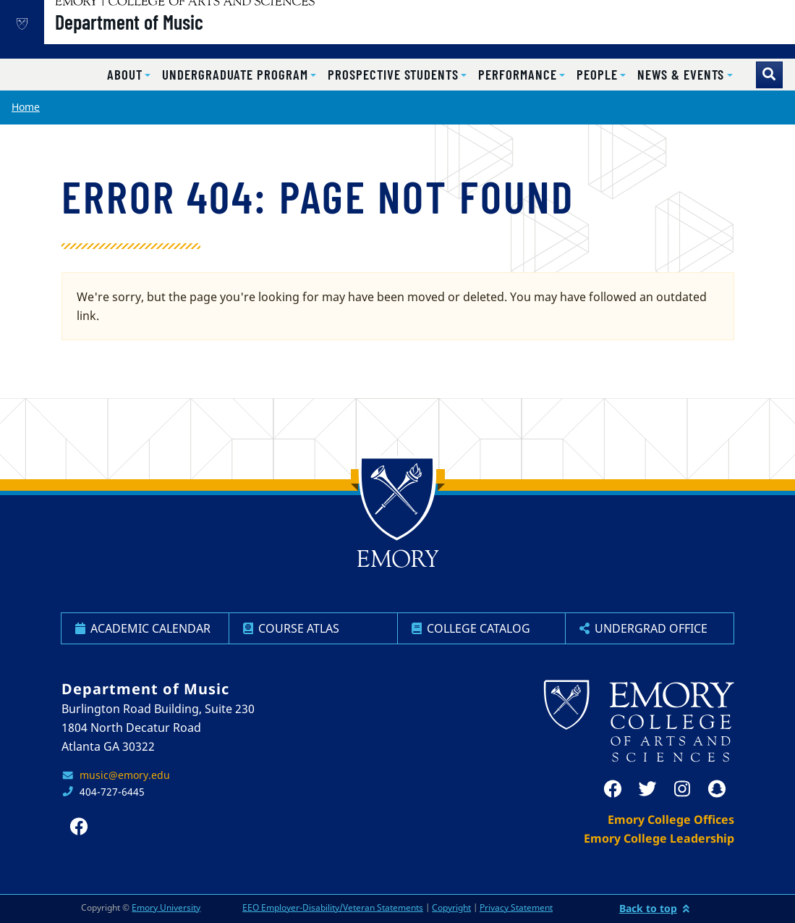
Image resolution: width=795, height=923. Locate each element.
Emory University (166, 907)
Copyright (451, 907)
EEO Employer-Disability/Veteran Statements (332, 907)
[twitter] (647, 789)
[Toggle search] (769, 75)
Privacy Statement (516, 907)
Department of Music (175, 37)
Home (26, 107)
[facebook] (612, 789)
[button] (128, 75)
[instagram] (682, 789)
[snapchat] (717, 789)
